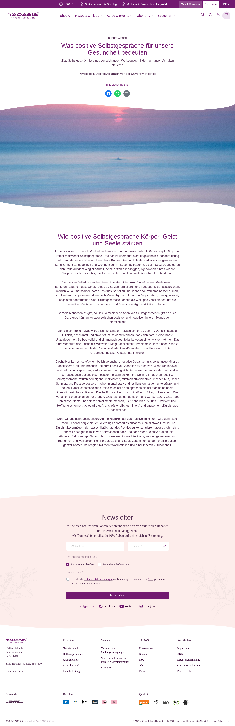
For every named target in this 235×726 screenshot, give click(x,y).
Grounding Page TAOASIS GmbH (41, 721)
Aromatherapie (71, 659)
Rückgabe (106, 667)
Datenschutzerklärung (188, 659)
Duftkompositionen (73, 654)
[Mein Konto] (218, 14)
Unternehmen (146, 648)
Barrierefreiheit (185, 671)
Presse (142, 671)
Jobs (141, 665)
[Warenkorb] (226, 15)
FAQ (141, 659)
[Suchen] (203, 14)
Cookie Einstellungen (188, 665)
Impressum (183, 648)
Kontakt (143, 654)
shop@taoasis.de (15, 671)
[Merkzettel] (210, 14)
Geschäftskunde (190, 4)
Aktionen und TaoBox (82, 564)
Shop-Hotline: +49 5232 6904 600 (24, 663)
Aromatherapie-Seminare (115, 564)
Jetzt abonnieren (117, 595)
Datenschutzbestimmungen (98, 579)
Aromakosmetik (71, 665)
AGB (150, 579)
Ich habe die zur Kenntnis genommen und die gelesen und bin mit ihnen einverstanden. (118, 581)
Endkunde (211, 4)
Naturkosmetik (70, 648)
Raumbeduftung (71, 671)
